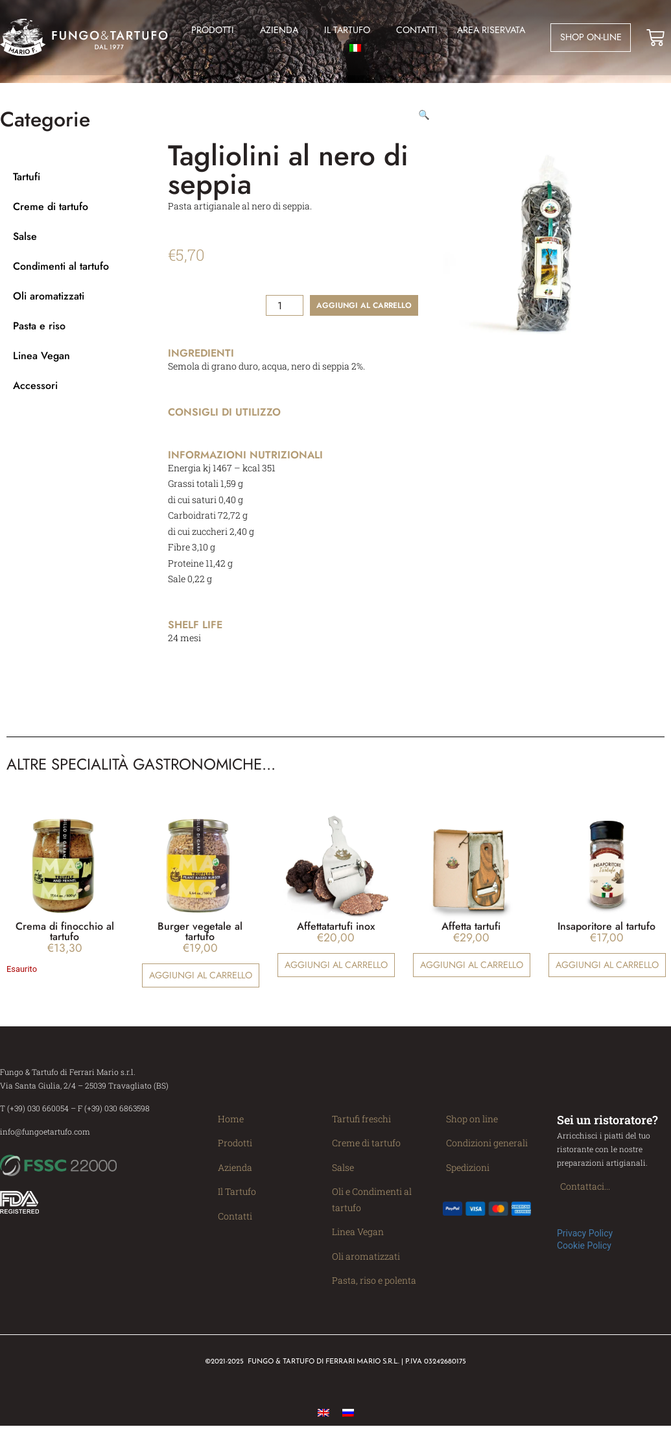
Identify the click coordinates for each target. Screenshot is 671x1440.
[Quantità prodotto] (284, 313)
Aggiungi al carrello (364, 313)
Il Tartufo (350, 29)
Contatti (417, 29)
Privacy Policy (585, 1241)
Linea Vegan (41, 363)
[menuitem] (360, 48)
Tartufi (26, 184)
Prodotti (216, 29)
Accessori (35, 393)
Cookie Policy (584, 1253)
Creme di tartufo (50, 214)
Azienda (282, 29)
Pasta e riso (39, 333)
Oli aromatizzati (48, 303)
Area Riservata (491, 29)
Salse (25, 244)
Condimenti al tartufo (61, 273)
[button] (423, 122)
